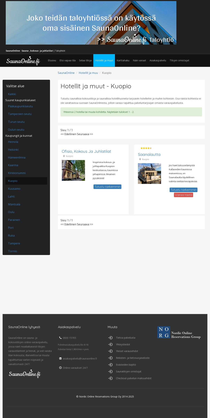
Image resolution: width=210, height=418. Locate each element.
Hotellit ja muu (88, 73)
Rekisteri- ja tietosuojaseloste (133, 357)
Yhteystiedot (123, 344)
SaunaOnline (66, 73)
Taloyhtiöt (60, 50)
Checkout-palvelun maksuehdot (133, 378)
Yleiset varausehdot (127, 351)
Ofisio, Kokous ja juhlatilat (86, 151)
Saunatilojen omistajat (128, 371)
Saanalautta (149, 154)
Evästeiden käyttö (126, 364)
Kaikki (12, 94)
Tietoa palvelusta (125, 337)
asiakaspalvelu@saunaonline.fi (77, 358)
